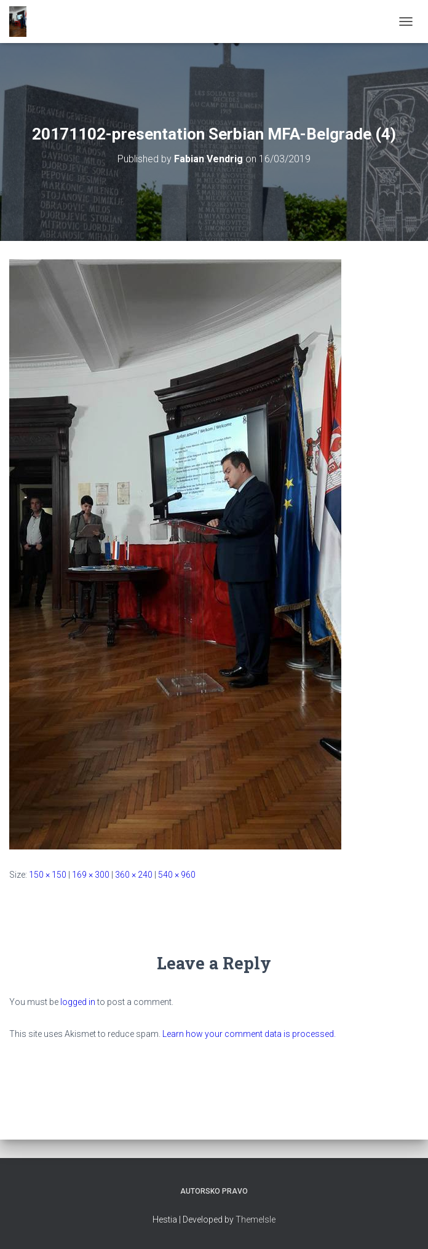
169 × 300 (90, 875)
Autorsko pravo (214, 1191)
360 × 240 (134, 875)
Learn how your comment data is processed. (249, 1034)
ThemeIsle (255, 1219)
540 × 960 (177, 875)
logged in (77, 1002)
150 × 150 (47, 875)
